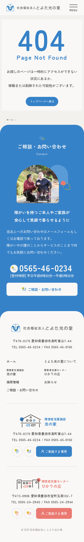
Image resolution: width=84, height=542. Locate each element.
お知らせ (50, 382)
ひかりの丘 (61, 372)
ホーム (9, 119)
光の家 (23, 372)
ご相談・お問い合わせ (42, 289)
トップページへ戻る (42, 101)
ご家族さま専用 (54, 451)
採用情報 (12, 382)
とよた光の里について (60, 361)
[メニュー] (73, 7)
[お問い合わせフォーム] (29, 451)
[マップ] (17, 451)
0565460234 (46, 268)
